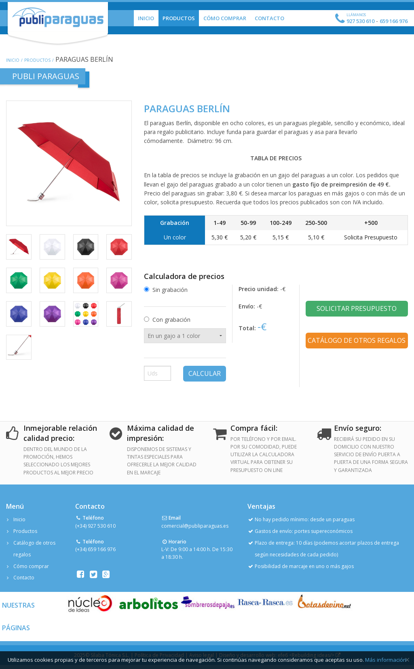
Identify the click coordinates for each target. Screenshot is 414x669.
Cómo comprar (31, 566)
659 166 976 (394, 21)
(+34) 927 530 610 (95, 525)
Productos (179, 18)
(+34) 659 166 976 (95, 549)
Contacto (269, 18)
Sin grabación (170, 290)
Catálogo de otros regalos (357, 340)
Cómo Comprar (224, 18)
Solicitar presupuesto (357, 308)
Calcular (204, 373)
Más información (385, 659)
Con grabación (171, 319)
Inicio (146, 18)
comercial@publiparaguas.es (194, 525)
